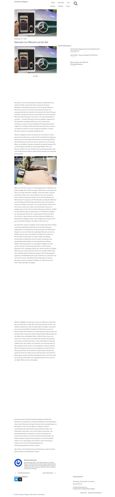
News (53, 2)
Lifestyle (60, 6)
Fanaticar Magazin (21, 2)
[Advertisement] (35, 87)
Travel (68, 6)
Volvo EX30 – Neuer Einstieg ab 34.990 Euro (84, 55)
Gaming (52, 6)
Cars (68, 2)
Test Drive (61, 2)
